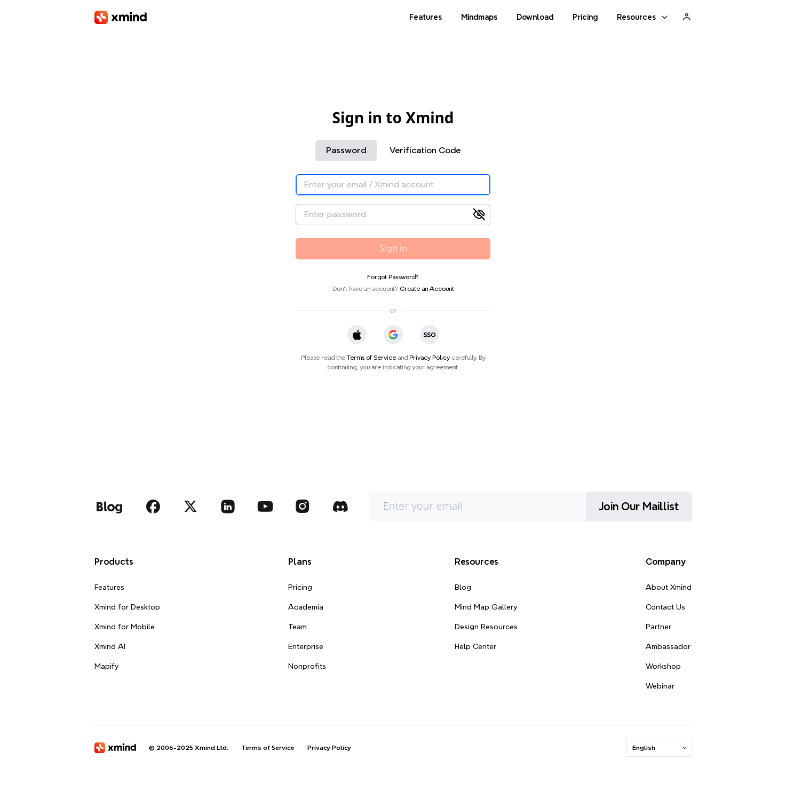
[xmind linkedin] (228, 507)
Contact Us (665, 607)
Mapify (106, 666)
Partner (658, 626)
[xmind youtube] (265, 507)
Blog (463, 587)
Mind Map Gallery (486, 607)
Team (297, 626)
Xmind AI (109, 646)
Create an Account (427, 288)
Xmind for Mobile (124, 626)
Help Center (475, 646)
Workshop (663, 666)
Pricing (300, 587)
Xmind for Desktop (127, 607)
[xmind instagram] (303, 507)
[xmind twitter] (190, 507)
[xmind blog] (109, 507)
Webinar (660, 686)
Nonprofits (307, 666)
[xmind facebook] (153, 507)
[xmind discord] (340, 507)
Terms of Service (371, 357)
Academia (305, 607)
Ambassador (668, 646)
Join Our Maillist (639, 506)
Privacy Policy (429, 357)
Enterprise (305, 646)
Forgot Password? (393, 276)
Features (109, 587)
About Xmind (669, 587)
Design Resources (486, 626)
